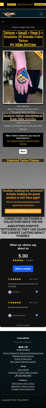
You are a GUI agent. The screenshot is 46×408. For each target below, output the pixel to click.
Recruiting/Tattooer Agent (23, 362)
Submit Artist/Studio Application (23, 211)
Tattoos (9, 33)
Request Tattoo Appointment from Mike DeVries (23, 117)
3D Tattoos (12, 141)
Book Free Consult (26, 4)
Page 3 (35, 33)
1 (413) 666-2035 (23, 375)
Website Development (23, 356)
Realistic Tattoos (25, 141)
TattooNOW (23, 370)
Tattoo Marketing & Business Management (23, 353)
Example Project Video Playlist (23, 373)
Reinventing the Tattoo (23, 383)
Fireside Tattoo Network (23, 389)
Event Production (23, 359)
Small (22, 33)
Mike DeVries (25, 44)
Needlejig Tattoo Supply (23, 386)
